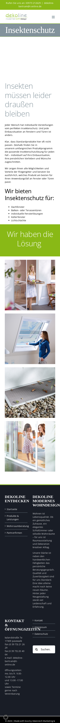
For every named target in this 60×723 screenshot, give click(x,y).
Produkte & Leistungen (13, 517)
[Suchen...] (44, 649)
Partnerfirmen (14, 532)
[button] (6, 717)
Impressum (41, 627)
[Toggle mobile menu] (53, 17)
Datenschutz (41, 633)
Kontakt (39, 620)
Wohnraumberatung (16, 526)
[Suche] (37, 649)
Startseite (12, 509)
